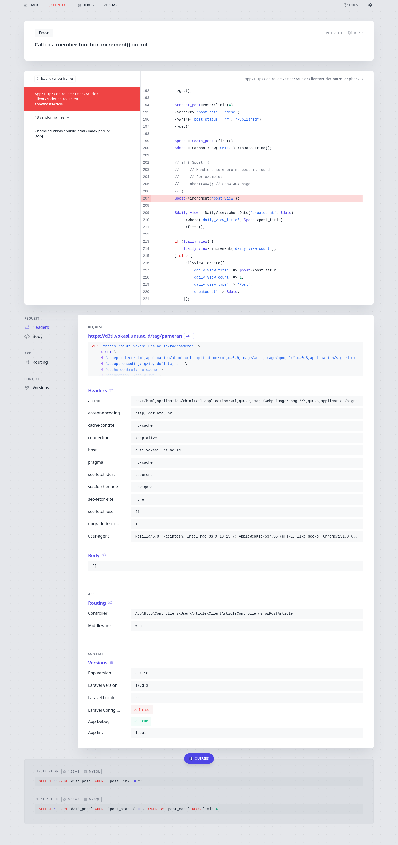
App (27, 353)
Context (32, 379)
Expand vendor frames (55, 78)
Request (31, 318)
